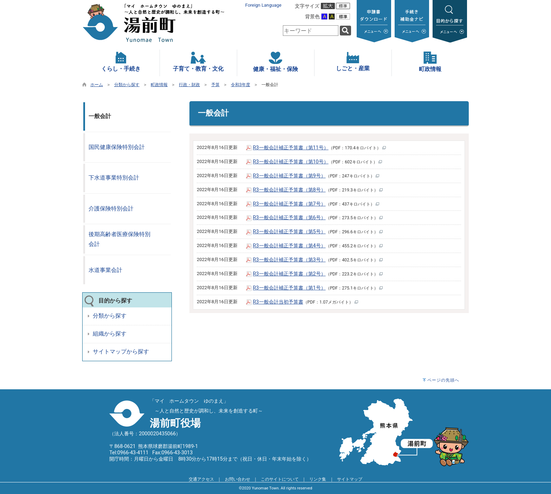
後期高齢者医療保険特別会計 (119, 239)
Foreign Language (263, 5)
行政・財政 (189, 84)
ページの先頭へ (443, 380)
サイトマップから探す (121, 351)
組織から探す (110, 333)
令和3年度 (240, 84)
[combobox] (310, 30)
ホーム (96, 84)
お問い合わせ (237, 479)
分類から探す (127, 84)
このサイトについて (280, 479)
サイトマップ (349, 479)
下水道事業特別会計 (114, 177)
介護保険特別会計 (111, 208)
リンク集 (317, 479)
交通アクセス (201, 479)
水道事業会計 (105, 270)
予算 (215, 84)
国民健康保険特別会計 (117, 147)
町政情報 (159, 84)
